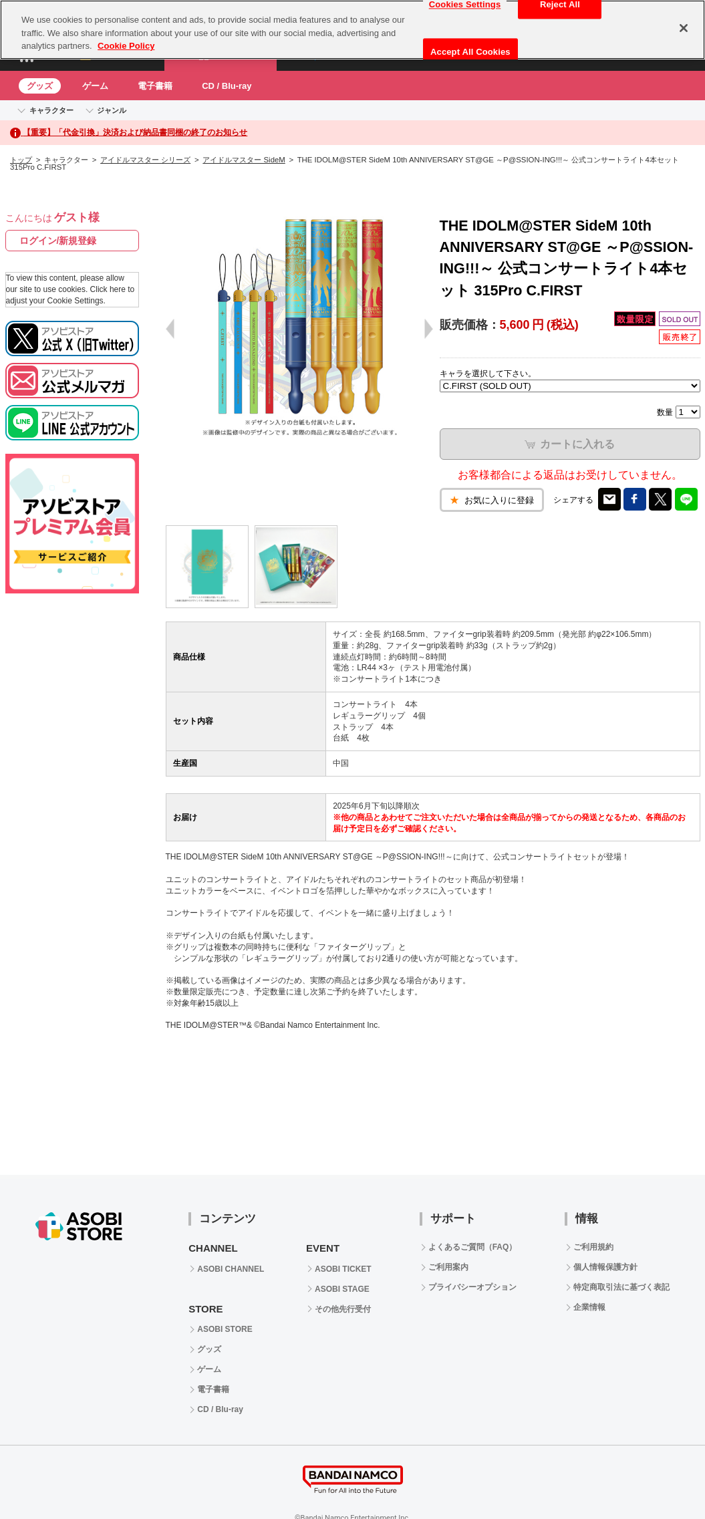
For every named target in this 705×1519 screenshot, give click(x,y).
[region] (352, 29)
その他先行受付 (343, 1309)
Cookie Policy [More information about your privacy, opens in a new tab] (126, 46)
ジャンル (111, 110)
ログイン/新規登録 (58, 240)
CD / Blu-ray (226, 86)
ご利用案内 (448, 1267)
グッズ (40, 86)
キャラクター (51, 110)
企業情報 (589, 1307)
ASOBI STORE (224, 1329)
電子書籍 (155, 86)
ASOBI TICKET (343, 1269)
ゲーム (95, 86)
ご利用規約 (593, 1247)
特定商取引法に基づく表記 (621, 1287)
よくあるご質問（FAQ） (472, 1247)
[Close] (683, 28)
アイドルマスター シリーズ (145, 160)
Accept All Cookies (470, 52)
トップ (21, 160)
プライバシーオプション (472, 1287)
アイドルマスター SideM (243, 160)
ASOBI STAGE (342, 1289)
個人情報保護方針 (605, 1267)
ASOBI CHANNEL (230, 1269)
